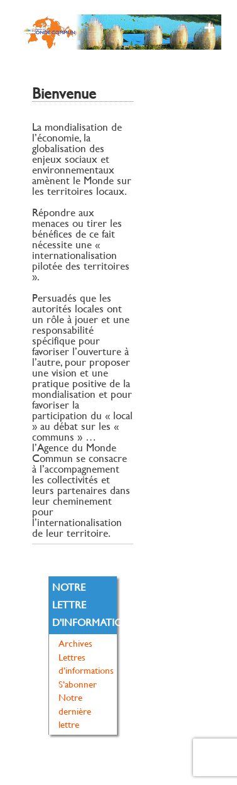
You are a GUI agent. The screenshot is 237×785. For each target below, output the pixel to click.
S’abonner (77, 684)
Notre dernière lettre (74, 711)
